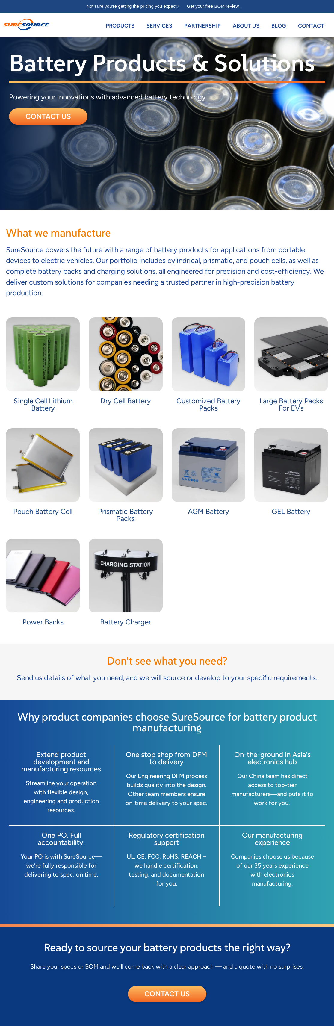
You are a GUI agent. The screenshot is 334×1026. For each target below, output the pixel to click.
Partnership (202, 25)
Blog (278, 25)
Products (120, 25)
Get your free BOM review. (213, 6)
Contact (311, 25)
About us (246, 25)
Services (159, 25)
